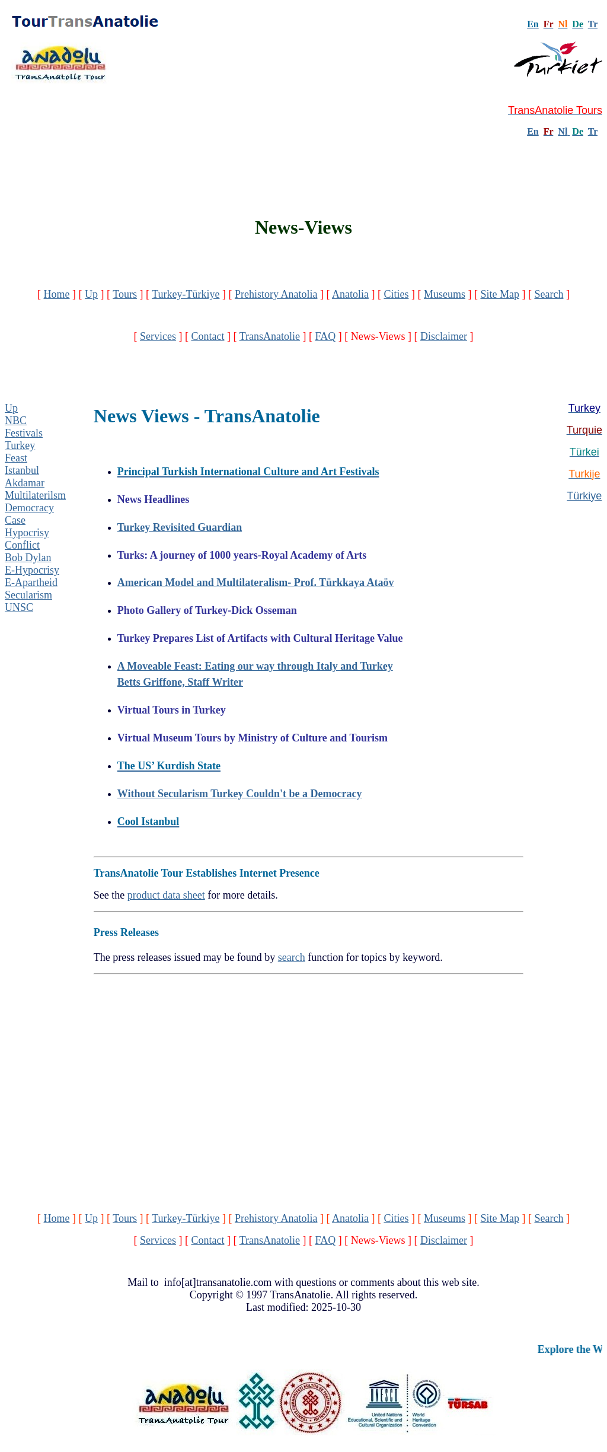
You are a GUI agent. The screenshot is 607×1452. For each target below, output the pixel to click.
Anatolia (350, 294)
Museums (444, 294)
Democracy (29, 508)
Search (548, 294)
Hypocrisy (27, 533)
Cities (396, 294)
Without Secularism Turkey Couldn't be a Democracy (239, 794)
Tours (125, 294)
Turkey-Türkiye (185, 294)
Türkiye (584, 496)
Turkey (20, 445)
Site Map (499, 294)
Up (91, 294)
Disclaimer (443, 336)
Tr (593, 24)
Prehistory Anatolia (276, 294)
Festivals (24, 433)
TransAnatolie (269, 336)
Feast (16, 458)
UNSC (19, 607)
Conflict (22, 545)
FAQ (325, 336)
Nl (562, 131)
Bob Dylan (28, 557)
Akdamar (24, 483)
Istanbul (22, 470)
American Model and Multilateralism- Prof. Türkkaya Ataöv (255, 582)
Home (57, 294)
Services (158, 336)
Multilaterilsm (35, 495)
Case (15, 520)
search (291, 957)
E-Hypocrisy (32, 570)
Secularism (28, 595)
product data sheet (166, 895)
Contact (207, 336)
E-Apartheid (31, 582)
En (533, 131)
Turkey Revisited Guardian (179, 527)
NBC (16, 420)
